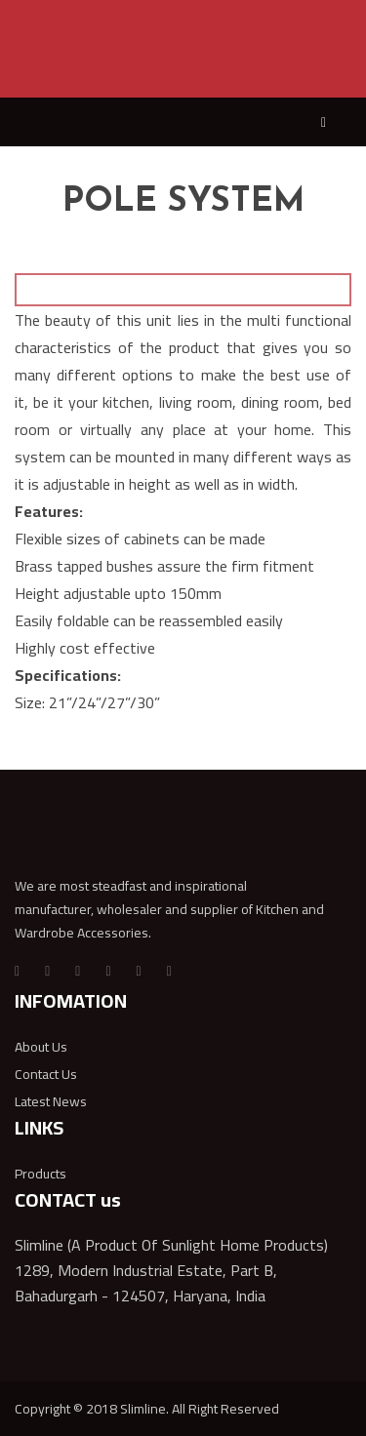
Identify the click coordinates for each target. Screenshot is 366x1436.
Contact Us (46, 1074)
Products (40, 1173)
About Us (41, 1046)
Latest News (51, 1101)
